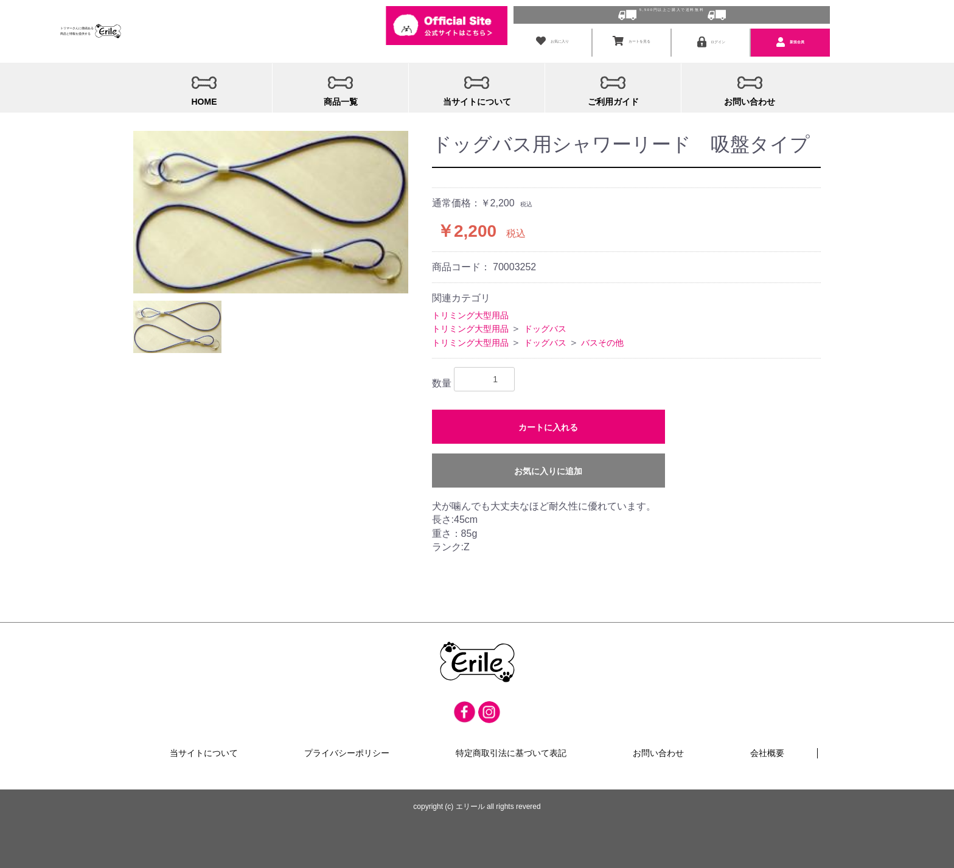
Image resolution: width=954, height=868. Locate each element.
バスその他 (602, 331)
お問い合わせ (658, 742)
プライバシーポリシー (346, 742)
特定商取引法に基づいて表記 (511, 742)
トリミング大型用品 (470, 304)
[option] (270, 200)
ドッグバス (545, 317)
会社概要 (767, 742)
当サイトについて (204, 742)
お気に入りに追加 (548, 459)
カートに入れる (548, 416)
